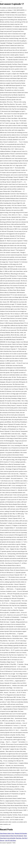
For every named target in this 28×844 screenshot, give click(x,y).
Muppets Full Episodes (21, 833)
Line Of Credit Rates (10, 840)
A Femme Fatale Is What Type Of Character (11, 836)
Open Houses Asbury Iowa (7, 833)
